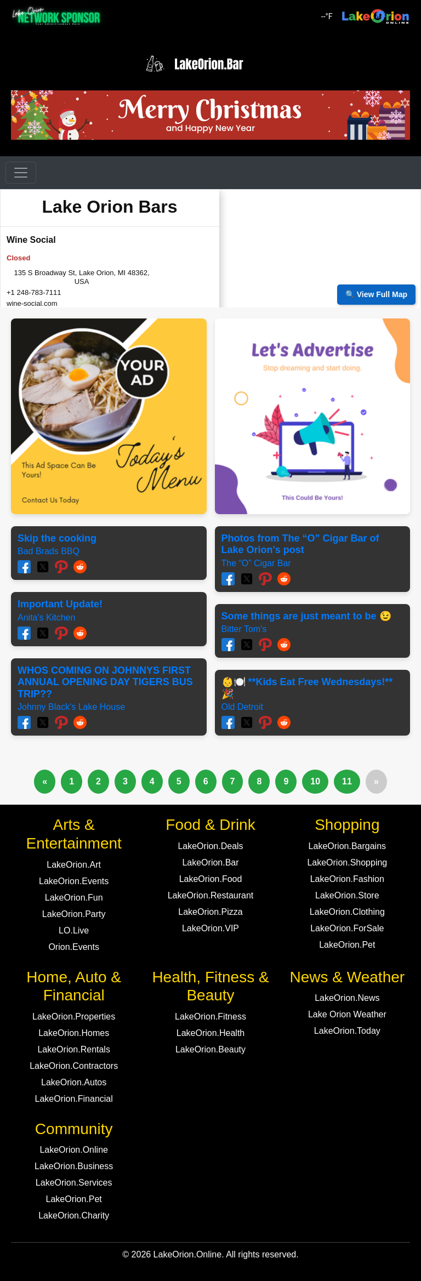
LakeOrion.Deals (210, 846)
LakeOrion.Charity (73, 1215)
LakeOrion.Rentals (73, 1049)
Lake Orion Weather (347, 1014)
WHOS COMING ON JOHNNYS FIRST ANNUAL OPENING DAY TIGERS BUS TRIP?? (105, 682)
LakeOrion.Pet (347, 944)
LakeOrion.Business (74, 1166)
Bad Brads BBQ (48, 551)
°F (327, 16)
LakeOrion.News (347, 998)
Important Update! (60, 604)
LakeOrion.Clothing (347, 911)
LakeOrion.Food (210, 879)
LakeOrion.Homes (73, 1033)
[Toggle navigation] (20, 173)
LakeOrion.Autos (73, 1082)
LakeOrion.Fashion (347, 879)
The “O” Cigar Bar (256, 563)
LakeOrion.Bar (210, 862)
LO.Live (74, 930)
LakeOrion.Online (73, 1149)
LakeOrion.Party (74, 914)
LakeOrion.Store (347, 895)
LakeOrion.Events (74, 881)
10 (315, 781)
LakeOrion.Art (74, 864)
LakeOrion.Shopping (347, 862)
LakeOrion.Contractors (74, 1066)
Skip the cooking (57, 538)
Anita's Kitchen (46, 617)
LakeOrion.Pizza (210, 911)
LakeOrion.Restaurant (211, 895)
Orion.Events (73, 947)
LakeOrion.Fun (74, 897)
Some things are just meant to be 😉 (306, 616)
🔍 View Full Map (376, 294)
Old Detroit (242, 706)
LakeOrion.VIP (210, 928)
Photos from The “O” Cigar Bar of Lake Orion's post (300, 544)
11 (347, 781)
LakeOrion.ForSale (347, 928)
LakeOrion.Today (347, 1030)
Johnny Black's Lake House (71, 706)
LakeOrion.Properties (73, 1016)
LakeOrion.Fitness (210, 1016)
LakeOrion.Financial (74, 1098)
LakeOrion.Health (211, 1033)
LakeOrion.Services (74, 1182)
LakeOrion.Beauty (210, 1049)
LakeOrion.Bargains (347, 846)
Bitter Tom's (244, 629)
